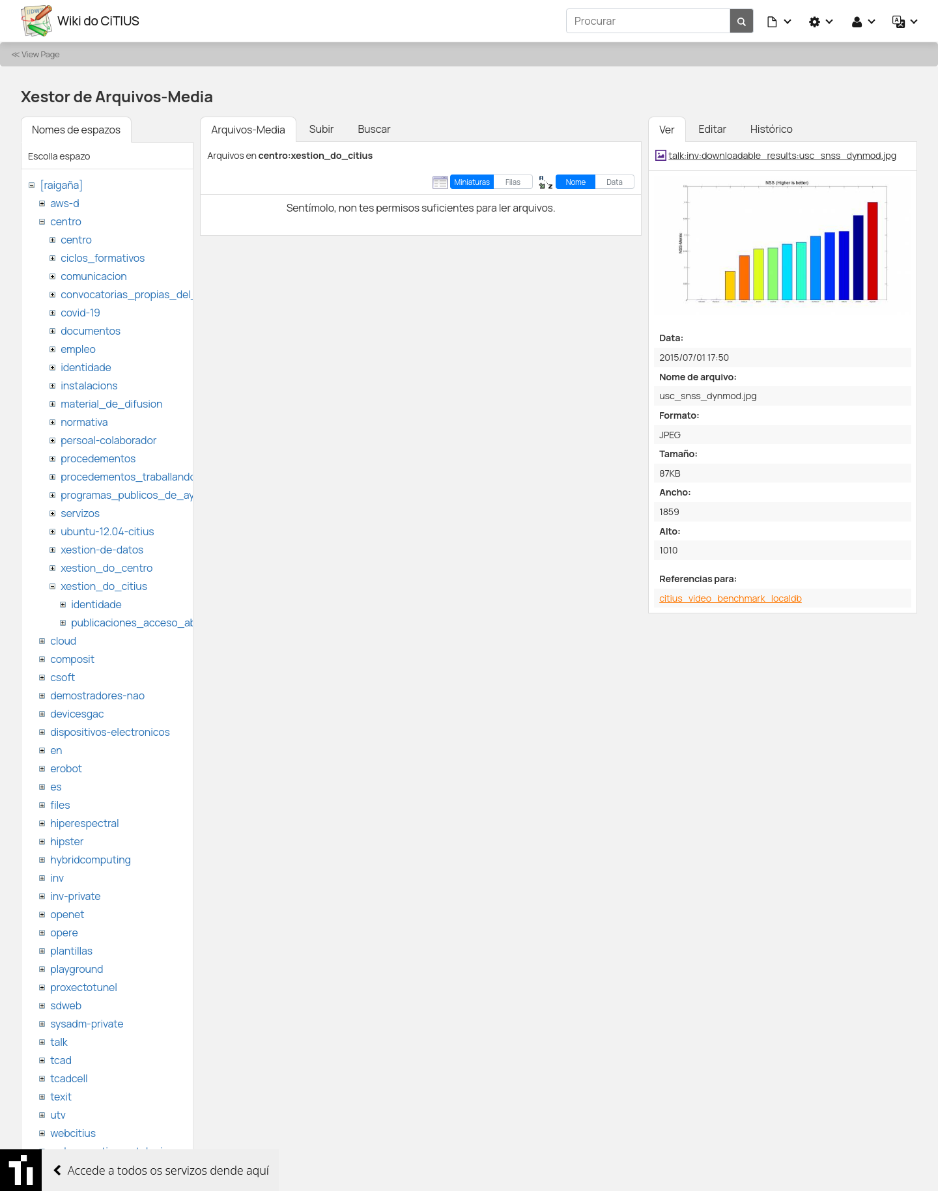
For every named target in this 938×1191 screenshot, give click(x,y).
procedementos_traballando (128, 476)
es (55, 786)
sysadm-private (86, 1023)
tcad (61, 1060)
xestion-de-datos (102, 549)
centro (65, 221)
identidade (86, 367)
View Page (40, 54)
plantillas (71, 951)
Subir (321, 129)
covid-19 (80, 312)
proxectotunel (83, 987)
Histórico (771, 129)
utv (58, 1115)
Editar (712, 129)
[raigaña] (61, 185)
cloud (63, 641)
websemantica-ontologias (111, 1151)
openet (67, 914)
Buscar (374, 129)
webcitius (73, 1133)
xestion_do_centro (106, 568)
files (60, 805)
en (56, 750)
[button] (779, 21)
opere (64, 932)
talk (58, 1042)
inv (57, 878)
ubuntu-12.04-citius (107, 531)
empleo (78, 349)
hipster (66, 841)
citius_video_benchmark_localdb (730, 598)
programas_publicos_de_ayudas (139, 495)
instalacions (89, 385)
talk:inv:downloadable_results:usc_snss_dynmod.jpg (782, 155)
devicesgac (77, 714)
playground (76, 969)
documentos (91, 331)
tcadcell (68, 1078)
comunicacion (93, 276)
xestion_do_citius (104, 586)
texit (61, 1096)
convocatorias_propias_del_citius (142, 294)
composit (72, 659)
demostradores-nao (97, 695)
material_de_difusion (111, 404)
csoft (62, 677)
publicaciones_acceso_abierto (144, 622)
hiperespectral (84, 823)
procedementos (98, 458)
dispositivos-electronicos (109, 732)
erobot (66, 768)
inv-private (75, 896)
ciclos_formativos (103, 258)
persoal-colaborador (108, 440)
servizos (80, 513)
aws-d (64, 203)
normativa (84, 422)
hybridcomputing (90, 859)
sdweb (65, 1005)
